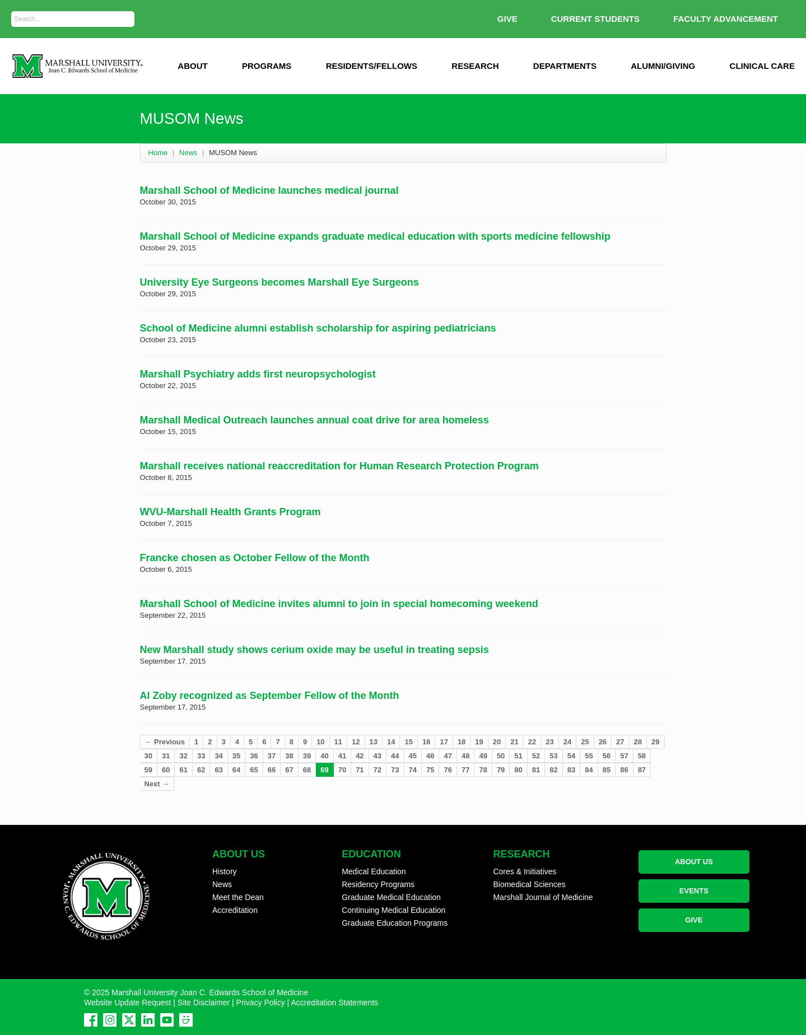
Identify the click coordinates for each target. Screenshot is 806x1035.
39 (307, 756)
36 (254, 756)
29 (655, 742)
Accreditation (235, 910)
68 (307, 770)
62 (201, 770)
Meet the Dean (238, 897)
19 (479, 742)
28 (638, 742)
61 (183, 770)
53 (553, 756)
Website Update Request (127, 1002)
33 (201, 756)
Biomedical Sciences (529, 884)
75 (430, 770)
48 (465, 756)
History (224, 871)
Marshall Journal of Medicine (543, 897)
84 (589, 770)
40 (324, 756)
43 (377, 756)
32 (183, 756)
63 (218, 770)
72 (377, 770)
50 (501, 756)
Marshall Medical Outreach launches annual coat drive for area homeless (314, 420)
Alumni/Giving (663, 66)
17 (444, 742)
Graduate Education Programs (395, 923)
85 (607, 770)
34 (218, 756)
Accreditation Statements (334, 1002)
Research (474, 66)
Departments (565, 66)
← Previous (165, 742)
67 (289, 770)
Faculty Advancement (725, 19)
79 (501, 770)
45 (413, 756)
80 (518, 770)
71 (360, 770)
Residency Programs (378, 884)
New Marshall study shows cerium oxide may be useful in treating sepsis (314, 649)
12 (356, 742)
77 (465, 770)
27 (620, 742)
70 (342, 770)
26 (603, 742)
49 (483, 756)
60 (166, 770)
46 (430, 756)
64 (236, 770)
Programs (266, 66)
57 (624, 756)
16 (426, 742)
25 (585, 742)
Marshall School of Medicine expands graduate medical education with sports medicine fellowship (375, 236)
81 (536, 770)
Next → (157, 784)
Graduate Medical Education (391, 897)
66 (272, 770)
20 (497, 742)
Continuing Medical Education (393, 910)
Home (158, 152)
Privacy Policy (260, 1002)
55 (589, 756)
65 (254, 770)
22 (532, 742)
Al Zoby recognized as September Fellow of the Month (269, 695)
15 (408, 742)
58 (642, 756)
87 (642, 770)
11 (338, 742)
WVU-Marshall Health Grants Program (230, 512)
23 (549, 742)
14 (391, 742)
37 (272, 756)
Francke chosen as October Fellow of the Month (255, 557)
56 (607, 756)
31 (166, 756)
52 (536, 756)
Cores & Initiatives (524, 871)
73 (395, 770)
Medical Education (374, 871)
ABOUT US (694, 861)
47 (447, 756)
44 (395, 756)
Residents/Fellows (371, 66)
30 (148, 756)
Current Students (595, 19)
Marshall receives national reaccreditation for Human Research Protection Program (339, 466)
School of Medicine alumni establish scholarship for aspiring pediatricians (318, 328)
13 (374, 742)
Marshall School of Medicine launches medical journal (269, 190)
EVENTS (694, 891)
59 (148, 770)
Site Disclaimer (204, 1002)
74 (413, 770)
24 (567, 742)
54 (571, 756)
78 (483, 770)
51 (518, 756)
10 (320, 742)
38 (289, 756)
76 (447, 770)
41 (342, 756)
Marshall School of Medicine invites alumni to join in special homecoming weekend (339, 603)
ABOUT (192, 66)
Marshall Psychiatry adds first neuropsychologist (258, 374)
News (188, 152)
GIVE (507, 19)
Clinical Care (762, 66)
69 (324, 770)
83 (571, 770)
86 (624, 770)
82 (553, 770)
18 (461, 742)
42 (360, 756)
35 (236, 756)
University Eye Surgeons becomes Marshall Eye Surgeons (279, 282)
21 (514, 742)
